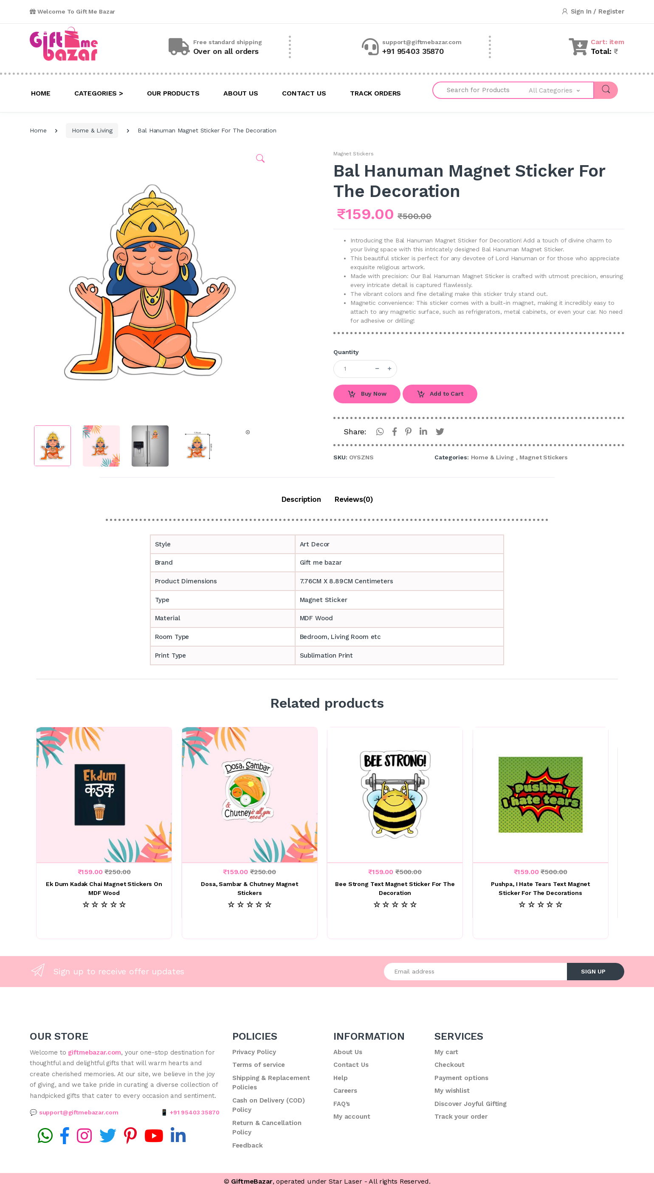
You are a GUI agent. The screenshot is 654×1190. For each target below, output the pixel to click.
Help (340, 1078)
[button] (561, 90)
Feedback (247, 1145)
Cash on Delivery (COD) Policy (268, 1105)
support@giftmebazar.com (78, 1112)
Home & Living (92, 130)
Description (301, 499)
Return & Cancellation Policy (267, 1128)
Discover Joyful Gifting (470, 1104)
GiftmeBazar (251, 1181)
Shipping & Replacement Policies (271, 1083)
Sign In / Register (592, 12)
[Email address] (475, 971)
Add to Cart (440, 394)
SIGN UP (593, 971)
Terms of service (258, 1065)
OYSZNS (361, 457)
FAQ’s (341, 1104)
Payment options (461, 1078)
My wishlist (451, 1090)
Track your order (461, 1116)
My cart (446, 1052)
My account (351, 1116)
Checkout (449, 1065)
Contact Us (351, 1065)
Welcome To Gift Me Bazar (72, 11)
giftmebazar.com (94, 1052)
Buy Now (366, 394)
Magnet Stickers (353, 154)
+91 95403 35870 (195, 1112)
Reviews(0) (354, 499)
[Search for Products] (480, 90)
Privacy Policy (254, 1052)
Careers (345, 1090)
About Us (347, 1052)
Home (38, 130)
